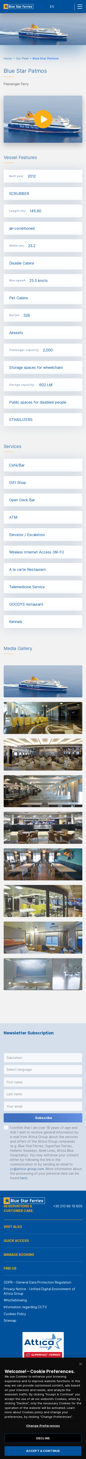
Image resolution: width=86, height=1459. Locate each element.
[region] (43, 1408)
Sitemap (10, 1320)
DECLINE (43, 1438)
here (23, 1178)
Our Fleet (22, 58)
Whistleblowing (15, 1300)
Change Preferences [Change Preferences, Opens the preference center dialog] (43, 1425)
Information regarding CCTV (25, 1307)
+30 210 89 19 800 (67, 1206)
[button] (43, 1057)
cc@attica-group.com (27, 1169)
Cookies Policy (15, 1314)
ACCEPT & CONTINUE (43, 1451)
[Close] (80, 1364)
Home (8, 58)
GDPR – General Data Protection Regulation (37, 1282)
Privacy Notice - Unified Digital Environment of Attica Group (39, 1291)
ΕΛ (52, 6)
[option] (43, 29)
